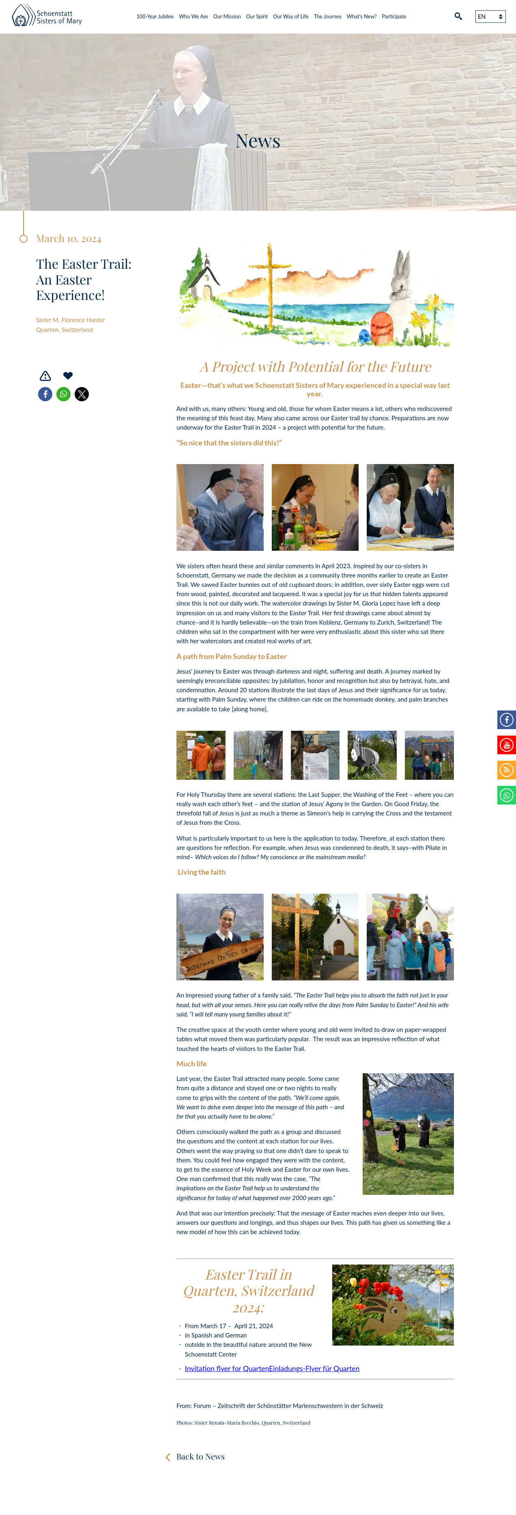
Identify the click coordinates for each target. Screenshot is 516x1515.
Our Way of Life (291, 14)
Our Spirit (257, 14)
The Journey (328, 14)
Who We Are (193, 14)
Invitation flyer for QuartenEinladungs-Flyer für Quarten (272, 1368)
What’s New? (362, 14)
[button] (45, 394)
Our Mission (227, 14)
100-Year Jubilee (155, 14)
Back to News (200, 1456)
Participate (394, 14)
